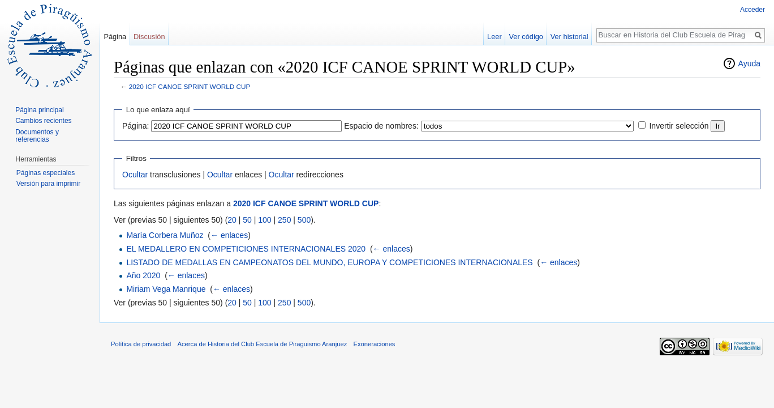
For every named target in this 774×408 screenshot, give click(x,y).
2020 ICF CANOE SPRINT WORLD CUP (190, 86)
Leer (494, 36)
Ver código (526, 36)
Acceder (752, 10)
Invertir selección (678, 125)
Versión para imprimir (48, 184)
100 (264, 219)
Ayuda (749, 63)
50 (247, 219)
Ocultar (135, 174)
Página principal (39, 110)
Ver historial (569, 36)
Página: (135, 125)
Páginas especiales (45, 173)
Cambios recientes (43, 121)
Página (115, 36)
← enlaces (229, 235)
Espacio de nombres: (381, 125)
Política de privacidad (141, 344)
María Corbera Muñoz (164, 235)
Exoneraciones (374, 344)
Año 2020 (143, 275)
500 (304, 219)
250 (284, 219)
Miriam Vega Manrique (165, 289)
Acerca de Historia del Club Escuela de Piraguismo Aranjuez (262, 344)
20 (231, 219)
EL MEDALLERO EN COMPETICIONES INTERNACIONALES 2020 (246, 248)
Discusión (149, 36)
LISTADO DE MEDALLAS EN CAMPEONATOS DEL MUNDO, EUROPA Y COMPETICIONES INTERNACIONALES (329, 262)
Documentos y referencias (37, 136)
